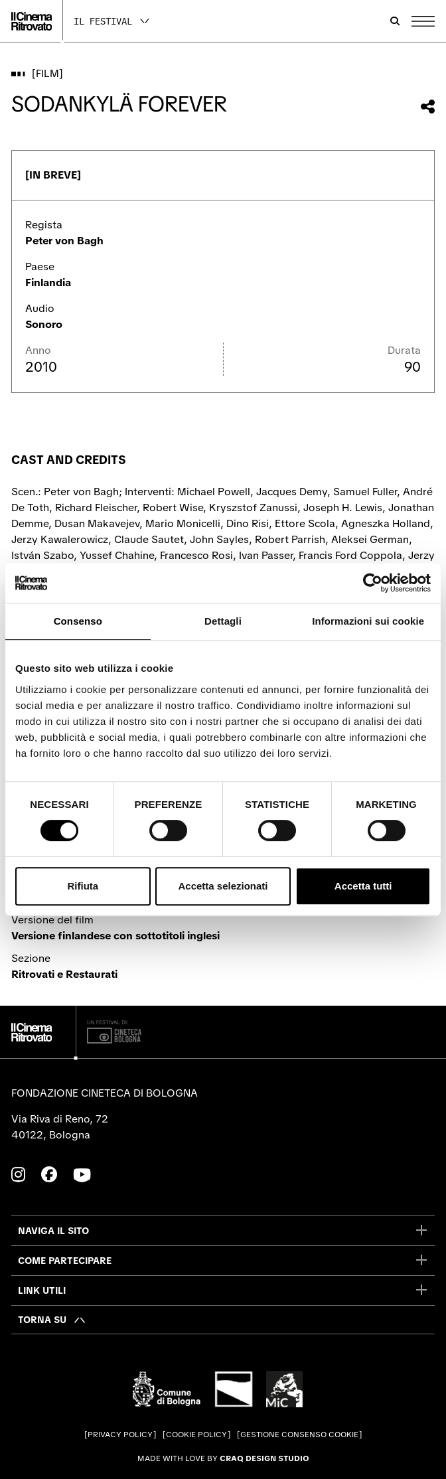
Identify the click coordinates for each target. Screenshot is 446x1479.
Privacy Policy (120, 1434)
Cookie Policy (196, 1434)
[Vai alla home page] (31, 21)
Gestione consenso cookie (299, 1434)
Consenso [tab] (78, 621)
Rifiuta (82, 886)
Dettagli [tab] (223, 621)
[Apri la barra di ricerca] (395, 21)
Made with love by (223, 1458)
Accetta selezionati (222, 886)
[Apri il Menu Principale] (423, 21)
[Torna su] (52, 1319)
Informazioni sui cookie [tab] (368, 621)
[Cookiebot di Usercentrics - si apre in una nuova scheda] (373, 583)
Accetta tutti (363, 886)
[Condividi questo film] (428, 106)
